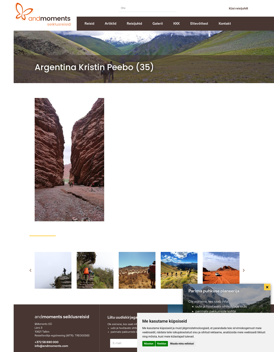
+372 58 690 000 (46, 342)
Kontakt (225, 24)
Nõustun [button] (148, 343)
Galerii (157, 24)
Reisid (89, 24)
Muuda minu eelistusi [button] (182, 343)
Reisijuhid (134, 24)
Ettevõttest (199, 24)
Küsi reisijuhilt (238, 8)
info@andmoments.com (51, 346)
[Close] (267, 287)
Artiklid (110, 24)
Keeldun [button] (161, 343)
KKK (176, 24)
